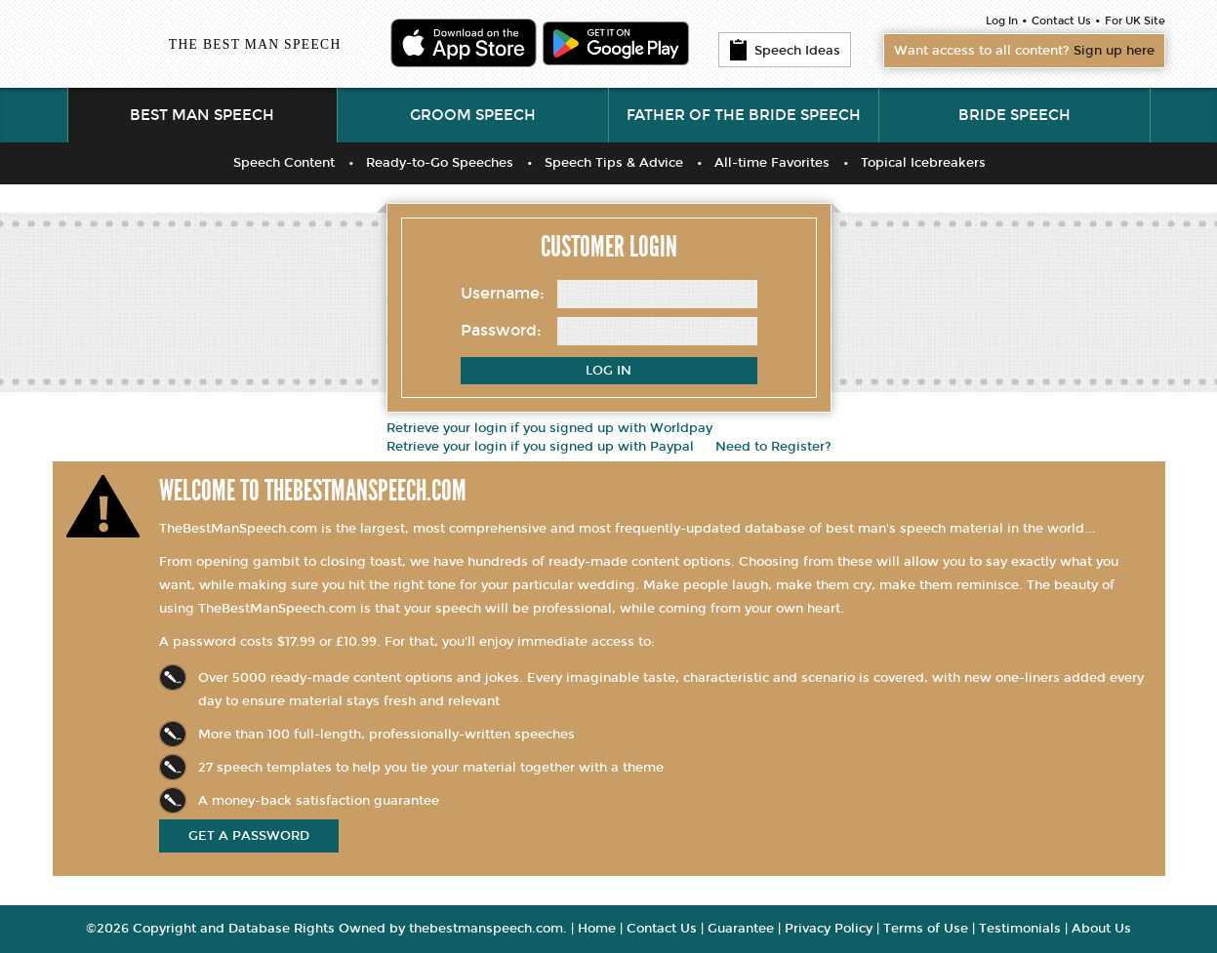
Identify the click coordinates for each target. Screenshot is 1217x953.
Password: (501, 330)
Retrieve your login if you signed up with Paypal (540, 447)
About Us (1101, 928)
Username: (503, 293)
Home (597, 928)
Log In (1002, 21)
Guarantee (741, 928)
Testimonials (1020, 928)
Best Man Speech (202, 115)
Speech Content (284, 163)
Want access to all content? (1024, 51)
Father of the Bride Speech (744, 115)
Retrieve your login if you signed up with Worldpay (549, 428)
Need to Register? (773, 447)
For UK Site (1135, 21)
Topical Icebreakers (923, 163)
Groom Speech (473, 115)
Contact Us (1061, 21)
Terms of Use (925, 928)
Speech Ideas (784, 49)
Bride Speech (1014, 115)
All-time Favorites (772, 163)
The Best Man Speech (255, 44)
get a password (248, 836)
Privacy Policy (828, 928)
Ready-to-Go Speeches (439, 163)
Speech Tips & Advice (614, 163)
